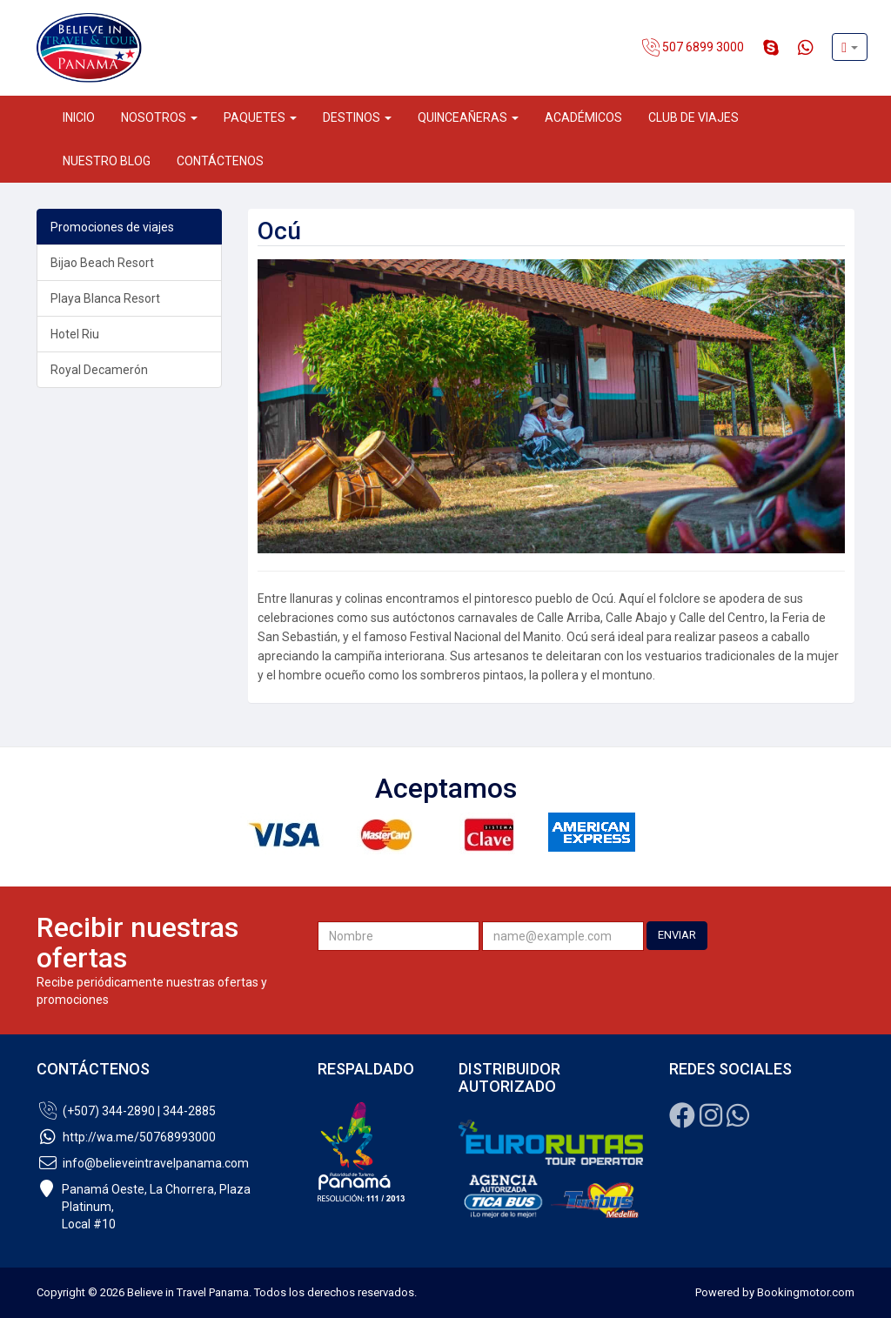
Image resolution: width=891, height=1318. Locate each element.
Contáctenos (220, 161)
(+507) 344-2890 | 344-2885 (126, 1111)
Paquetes (260, 117)
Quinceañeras (468, 117)
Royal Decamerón (99, 370)
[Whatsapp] (738, 1120)
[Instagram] (711, 1120)
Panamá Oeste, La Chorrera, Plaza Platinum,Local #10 (144, 1207)
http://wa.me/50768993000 (126, 1137)
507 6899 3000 (693, 48)
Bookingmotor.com (805, 1292)
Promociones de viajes (112, 227)
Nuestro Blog (107, 161)
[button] (850, 47)
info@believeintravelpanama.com (143, 1163)
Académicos (583, 117)
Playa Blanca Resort (105, 298)
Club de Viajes (693, 117)
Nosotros (159, 117)
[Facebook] (682, 1120)
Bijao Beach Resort (102, 263)
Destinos (357, 117)
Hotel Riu (74, 334)
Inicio (79, 117)
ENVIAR (677, 934)
